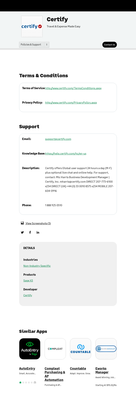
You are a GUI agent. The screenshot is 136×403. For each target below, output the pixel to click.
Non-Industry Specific (37, 265)
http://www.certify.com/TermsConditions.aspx (73, 88)
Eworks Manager (102, 370)
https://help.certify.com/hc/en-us (65, 153)
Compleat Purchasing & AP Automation (55, 374)
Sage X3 (28, 280)
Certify (27, 295)
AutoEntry (27, 368)
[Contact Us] (109, 45)
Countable (78, 368)
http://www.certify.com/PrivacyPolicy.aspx (71, 102)
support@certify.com (58, 138)
